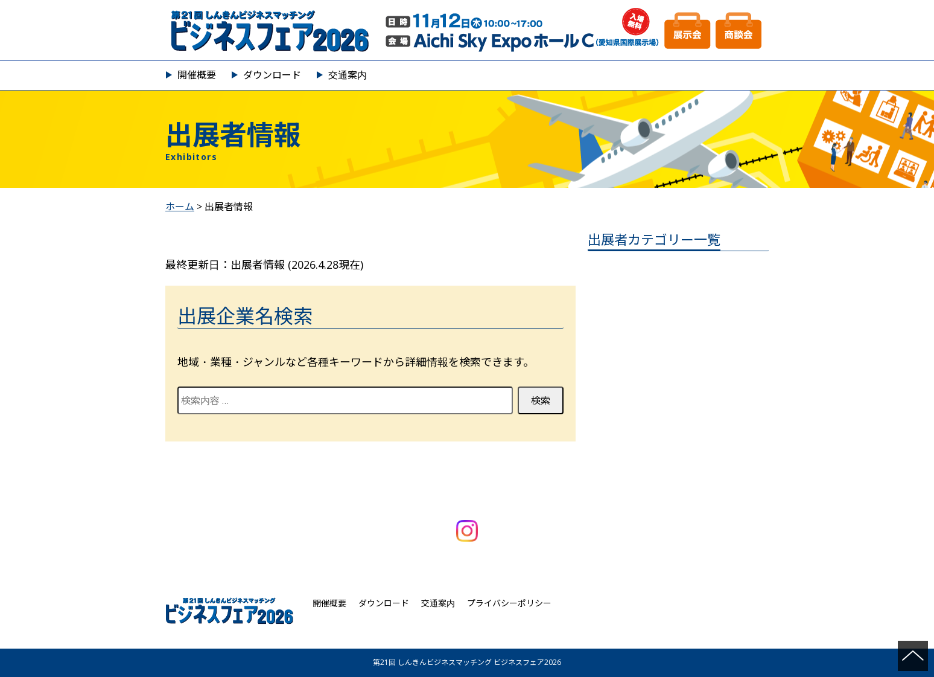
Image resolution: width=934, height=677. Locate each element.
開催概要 (196, 75)
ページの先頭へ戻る (913, 656)
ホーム (179, 206)
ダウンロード (272, 75)
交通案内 (347, 75)
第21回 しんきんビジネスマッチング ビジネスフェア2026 (467, 30)
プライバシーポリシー (509, 603)
